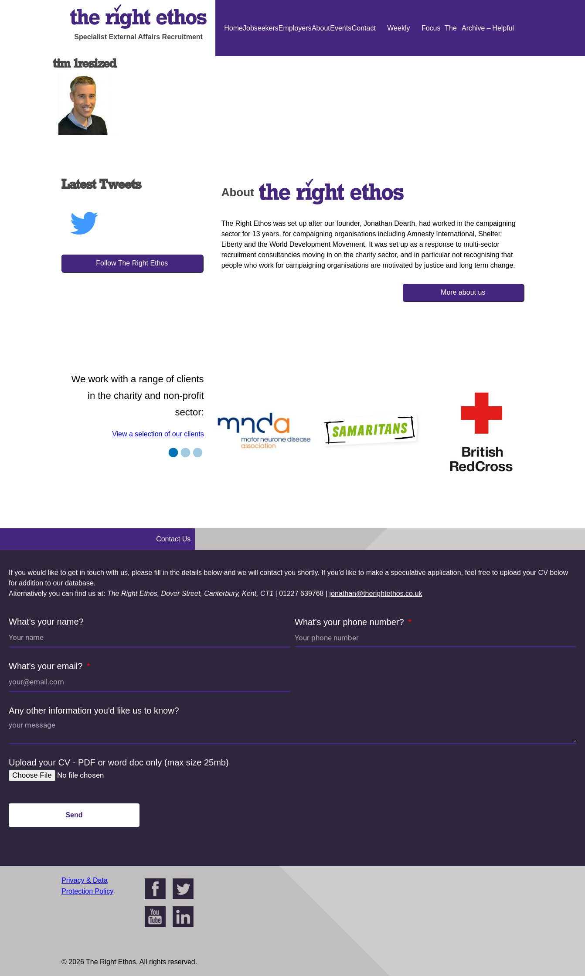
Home (233, 28)
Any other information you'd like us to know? (94, 710)
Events (340, 28)
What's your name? (46, 621)
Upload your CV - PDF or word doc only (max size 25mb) (119, 762)
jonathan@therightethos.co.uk (376, 593)
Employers (295, 28)
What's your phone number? (350, 622)
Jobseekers (261, 28)
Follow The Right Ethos (132, 263)
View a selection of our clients (158, 434)
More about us (463, 292)
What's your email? (47, 666)
